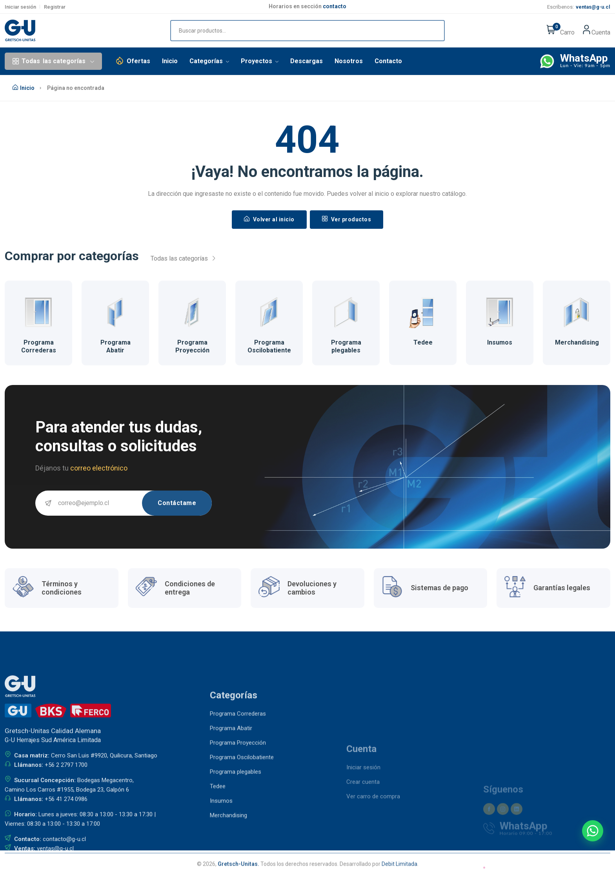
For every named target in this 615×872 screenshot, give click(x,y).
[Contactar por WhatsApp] (592, 830)
